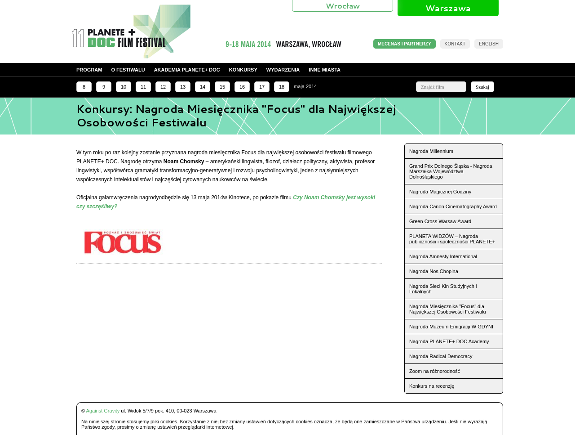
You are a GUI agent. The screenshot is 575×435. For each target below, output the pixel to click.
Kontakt (455, 43)
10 (123, 87)
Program (89, 69)
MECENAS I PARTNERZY (404, 43)
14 (202, 87)
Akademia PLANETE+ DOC (187, 69)
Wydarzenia (283, 69)
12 (163, 87)
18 (281, 87)
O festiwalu (128, 69)
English (489, 43)
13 (183, 87)
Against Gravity (103, 410)
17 (262, 87)
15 (222, 87)
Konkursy (243, 69)
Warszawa (448, 8)
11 (143, 87)
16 (242, 87)
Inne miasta (325, 69)
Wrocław (343, 5)
